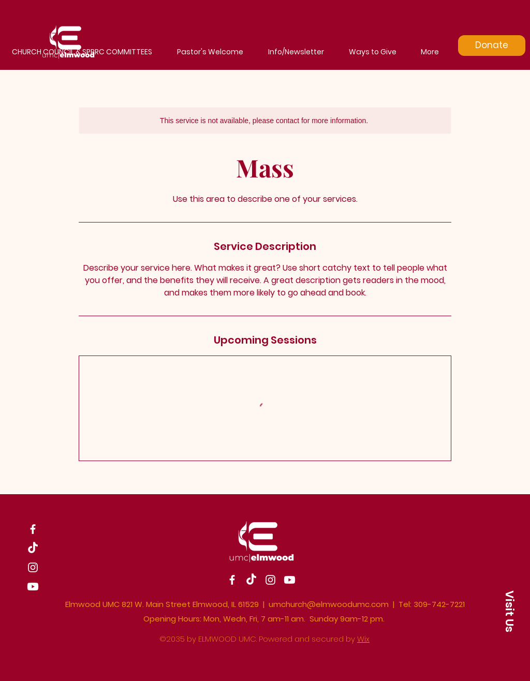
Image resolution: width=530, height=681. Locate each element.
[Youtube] (32, 586)
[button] (509, 610)
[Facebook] (32, 529)
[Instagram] (32, 567)
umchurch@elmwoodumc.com (329, 604)
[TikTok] (32, 548)
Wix (363, 638)
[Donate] (491, 45)
